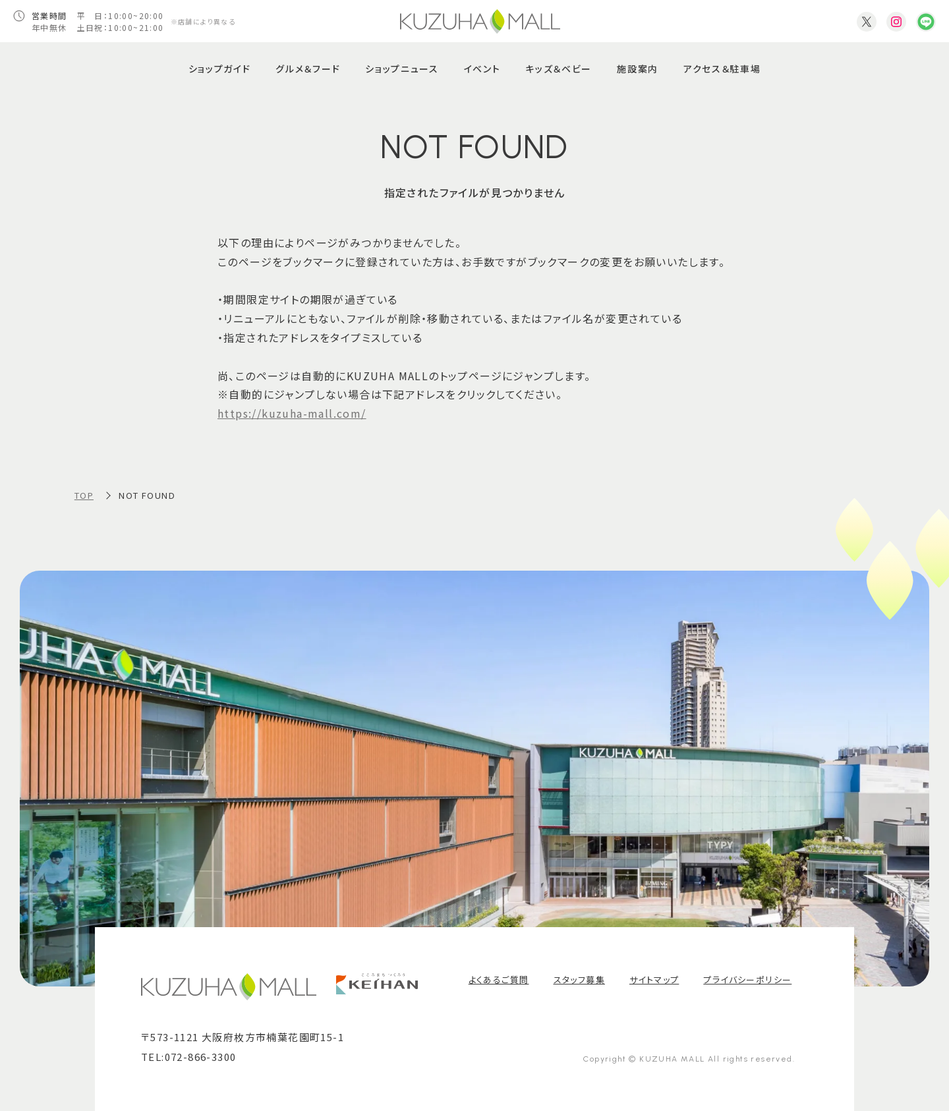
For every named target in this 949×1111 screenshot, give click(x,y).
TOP (84, 495)
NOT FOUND (147, 495)
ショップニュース (401, 68)
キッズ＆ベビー (558, 68)
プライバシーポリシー (747, 979)
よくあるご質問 (499, 979)
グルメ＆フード (307, 68)
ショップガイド (219, 68)
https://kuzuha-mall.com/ (291, 413)
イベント (482, 68)
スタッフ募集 (579, 979)
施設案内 (637, 68)
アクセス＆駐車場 (722, 68)
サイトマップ (654, 979)
